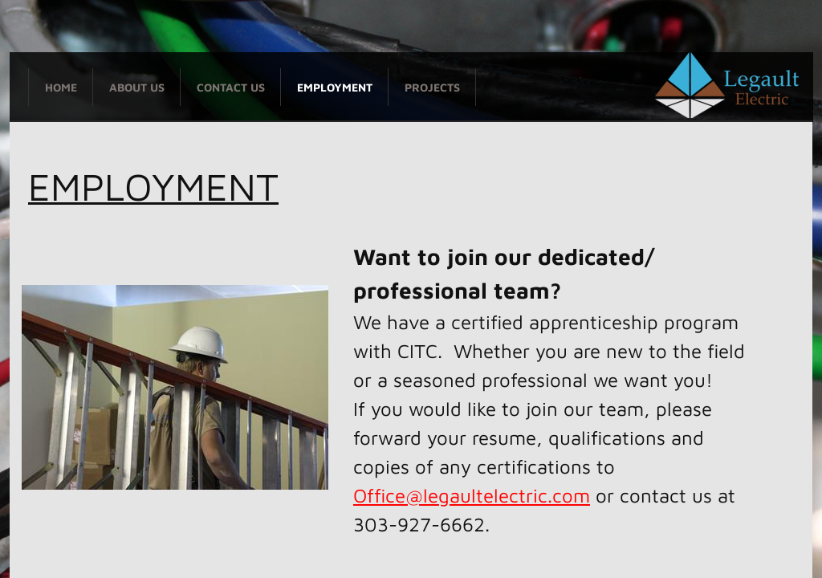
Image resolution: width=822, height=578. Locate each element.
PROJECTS (432, 87)
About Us (137, 87)
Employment (334, 87)
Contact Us (231, 87)
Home (61, 87)
